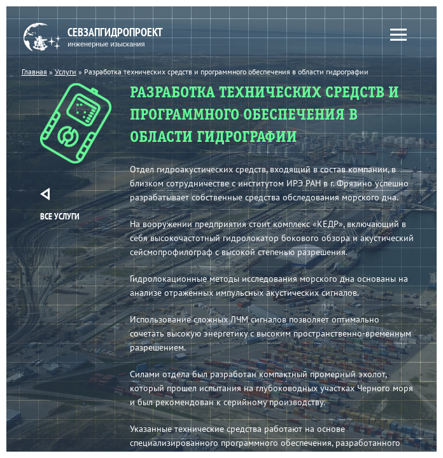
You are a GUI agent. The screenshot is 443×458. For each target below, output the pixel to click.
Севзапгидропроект (103, 37)
